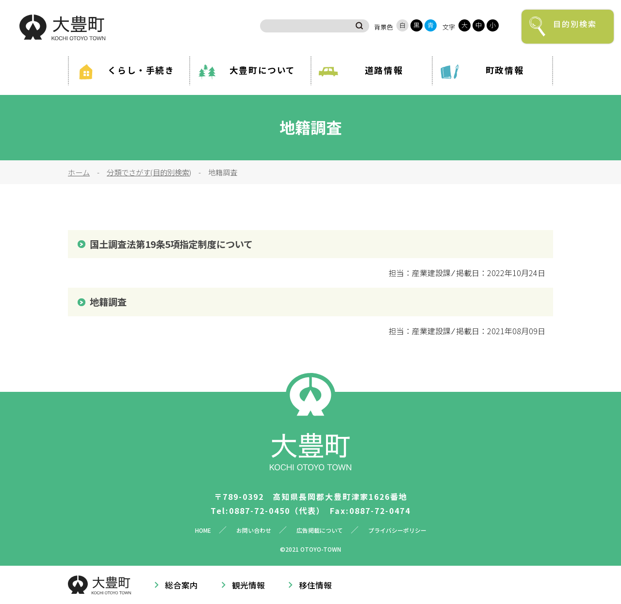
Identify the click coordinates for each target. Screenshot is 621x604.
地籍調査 (108, 302)
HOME (203, 530)
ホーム (79, 172)
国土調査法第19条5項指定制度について (171, 244)
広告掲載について (319, 530)
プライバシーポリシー (397, 530)
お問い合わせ (253, 530)
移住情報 (315, 585)
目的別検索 (575, 24)
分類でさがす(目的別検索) (149, 172)
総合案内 (181, 585)
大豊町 (62, 27)
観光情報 (248, 585)
